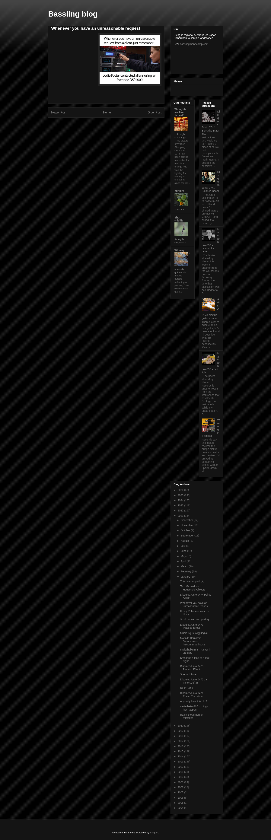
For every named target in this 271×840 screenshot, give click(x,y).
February (186, 571)
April (184, 561)
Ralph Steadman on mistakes (191, 716)
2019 (181, 730)
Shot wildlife (178, 219)
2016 (181, 746)
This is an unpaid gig (192, 581)
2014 (181, 756)
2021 (181, 515)
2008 (181, 787)
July (183, 545)
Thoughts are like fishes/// (180, 112)
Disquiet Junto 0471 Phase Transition (191, 695)
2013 (181, 761)
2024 (181, 500)
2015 (181, 751)
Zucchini (179, 209)
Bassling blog (72, 14)
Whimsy (179, 250)
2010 (181, 776)
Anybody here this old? (193, 701)
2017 (181, 741)
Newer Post (58, 112)
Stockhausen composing (194, 619)
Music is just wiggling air (194, 633)
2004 (181, 807)
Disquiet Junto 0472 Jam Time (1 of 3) (194, 681)
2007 (181, 792)
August (185, 540)
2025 (181, 495)
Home (107, 112)
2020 (181, 725)
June (184, 550)
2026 (181, 490)
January (186, 576)
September (187, 535)
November (187, 525)
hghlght (179, 190)
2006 (181, 797)
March (185, 566)
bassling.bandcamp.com (194, 44)
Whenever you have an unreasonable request (194, 604)
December (187, 520)
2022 (181, 510)
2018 (181, 735)
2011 (181, 771)
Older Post (154, 112)
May (183, 556)
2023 (181, 505)
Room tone (186, 687)
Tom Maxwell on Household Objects (192, 588)
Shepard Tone (188, 674)
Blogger (154, 832)
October (186, 530)
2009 (181, 782)
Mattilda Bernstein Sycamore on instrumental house (192, 641)
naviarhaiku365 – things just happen (194, 708)
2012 (181, 766)
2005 (181, 802)
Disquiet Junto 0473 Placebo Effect (191, 626)
